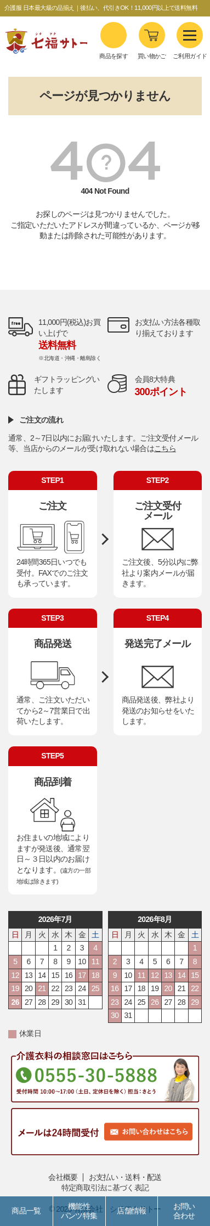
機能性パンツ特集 (79, 1211)
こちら (165, 448)
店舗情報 (131, 1210)
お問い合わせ (184, 1211)
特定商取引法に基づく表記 (105, 1187)
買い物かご (152, 56)
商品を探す (113, 40)
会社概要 (62, 1177)
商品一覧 (26, 1210)
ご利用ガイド (190, 40)
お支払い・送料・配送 (125, 1177)
